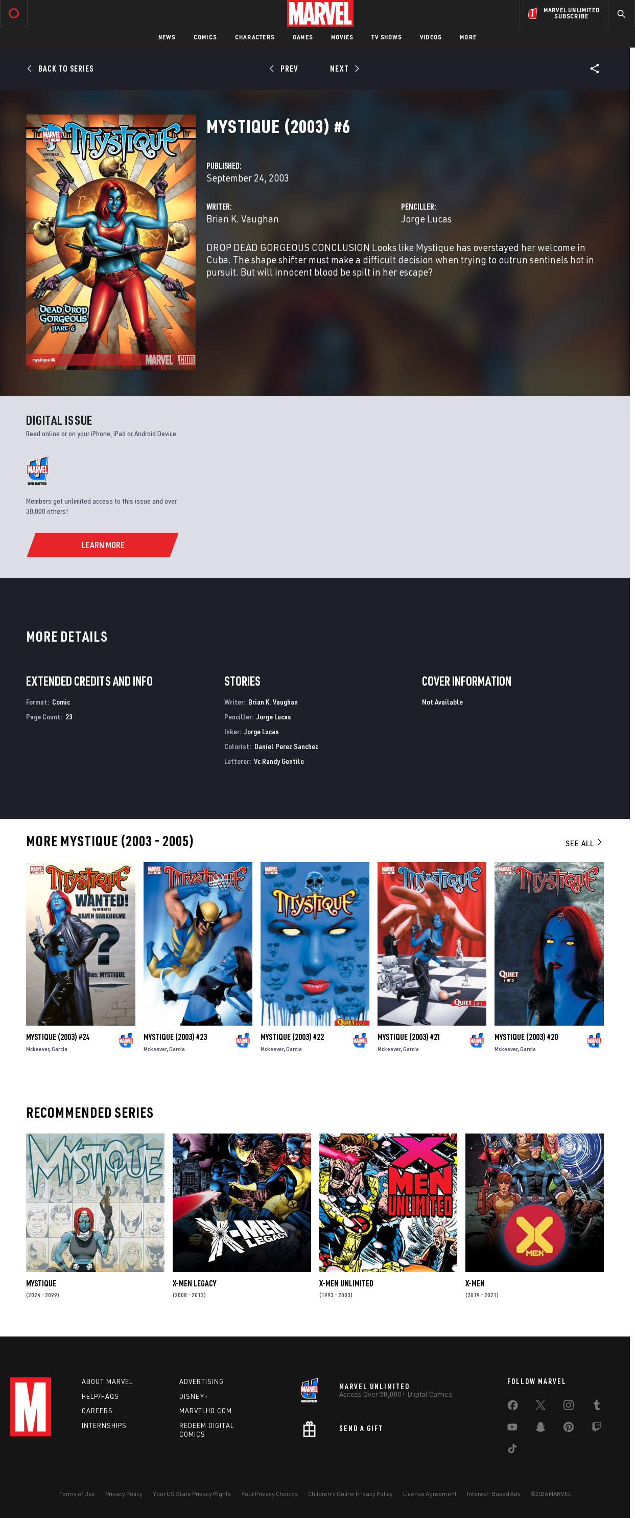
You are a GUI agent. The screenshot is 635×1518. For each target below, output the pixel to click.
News (166, 37)
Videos (430, 37)
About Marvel (107, 1381)
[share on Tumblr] (597, 1407)
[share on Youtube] (512, 1429)
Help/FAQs (100, 1396)
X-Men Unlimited (346, 1283)
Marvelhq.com (205, 1411)
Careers (97, 1411)
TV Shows (386, 37)
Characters (254, 37)
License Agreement (430, 1494)
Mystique (41, 1283)
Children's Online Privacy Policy (350, 1494)
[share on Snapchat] (540, 1429)
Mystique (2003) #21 (409, 1037)
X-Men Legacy (194, 1283)
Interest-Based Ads (494, 1494)
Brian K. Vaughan (242, 218)
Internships (104, 1425)
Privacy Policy (124, 1494)
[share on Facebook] (512, 1407)
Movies (342, 37)
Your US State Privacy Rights (192, 1494)
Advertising (201, 1381)
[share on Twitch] (597, 1429)
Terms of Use (77, 1494)
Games (303, 37)
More (468, 37)
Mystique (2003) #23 (175, 1037)
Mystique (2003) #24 (57, 1037)
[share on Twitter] (540, 1407)
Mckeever (37, 1049)
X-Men (475, 1283)
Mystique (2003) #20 (526, 1037)
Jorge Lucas (426, 218)
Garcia (59, 1049)
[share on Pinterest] (568, 1429)
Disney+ (193, 1396)
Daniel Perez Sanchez (286, 746)
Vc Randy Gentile (279, 761)
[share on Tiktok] (512, 1450)
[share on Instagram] (568, 1407)
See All (584, 843)
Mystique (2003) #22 (292, 1037)
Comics (205, 37)
